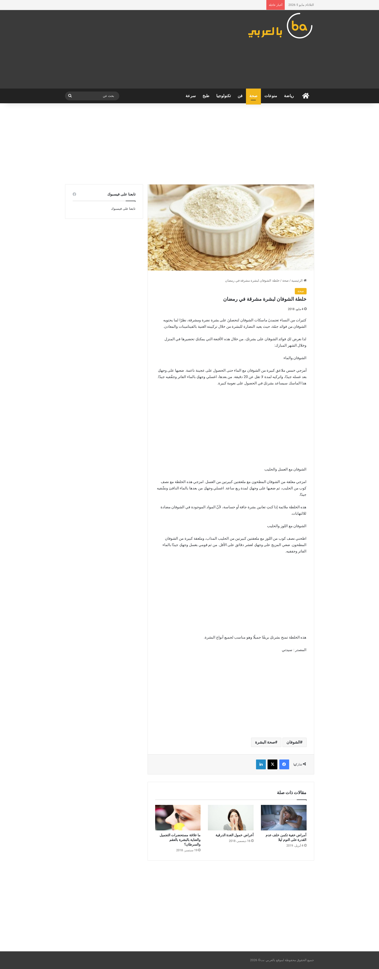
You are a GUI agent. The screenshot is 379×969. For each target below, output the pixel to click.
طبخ (206, 96)
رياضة (289, 96)
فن (240, 96)
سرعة (191, 96)
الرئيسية (298, 280)
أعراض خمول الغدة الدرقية (235, 835)
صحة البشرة (265, 742)
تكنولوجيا (223, 96)
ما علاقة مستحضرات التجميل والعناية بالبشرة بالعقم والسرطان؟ (180, 839)
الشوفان (293, 742)
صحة (253, 96)
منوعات (270, 96)
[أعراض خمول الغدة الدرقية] (231, 818)
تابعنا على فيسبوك (123, 208)
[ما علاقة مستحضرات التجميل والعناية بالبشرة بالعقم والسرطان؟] (178, 818)
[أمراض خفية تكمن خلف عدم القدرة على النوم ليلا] (284, 818)
